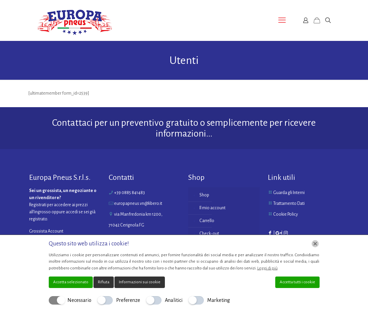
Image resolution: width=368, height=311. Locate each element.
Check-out (209, 233)
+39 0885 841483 (129, 192)
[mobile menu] (282, 20)
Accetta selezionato (70, 282)
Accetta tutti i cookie (297, 282)
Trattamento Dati (289, 203)
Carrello (206, 220)
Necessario (79, 300)
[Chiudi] (315, 243)
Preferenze (128, 300)
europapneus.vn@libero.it (138, 203)
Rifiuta (103, 282)
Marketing (218, 300)
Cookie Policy (285, 214)
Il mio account (212, 208)
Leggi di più (267, 268)
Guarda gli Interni (289, 192)
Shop (204, 195)
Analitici (173, 300)
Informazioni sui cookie (139, 282)
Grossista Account (46, 231)
